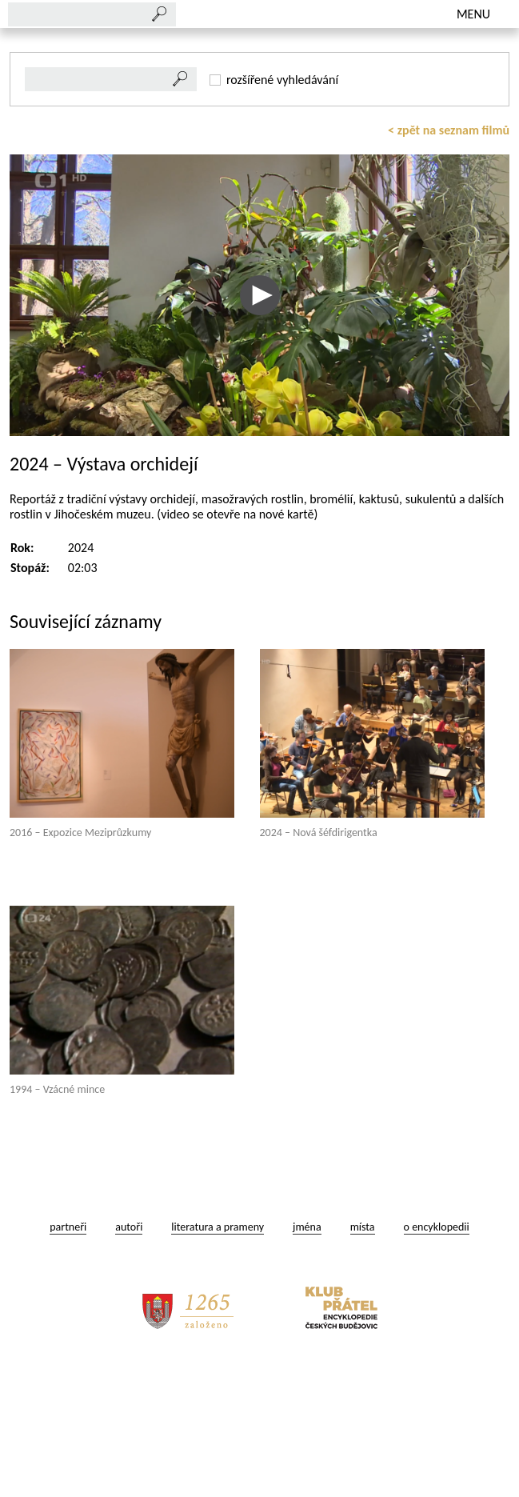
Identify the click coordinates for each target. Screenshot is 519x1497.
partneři (68, 1356)
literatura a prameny (217, 1356)
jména (307, 1356)
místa (362, 1356)
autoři (128, 1356)
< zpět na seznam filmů (448, 259)
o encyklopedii (436, 1356)
